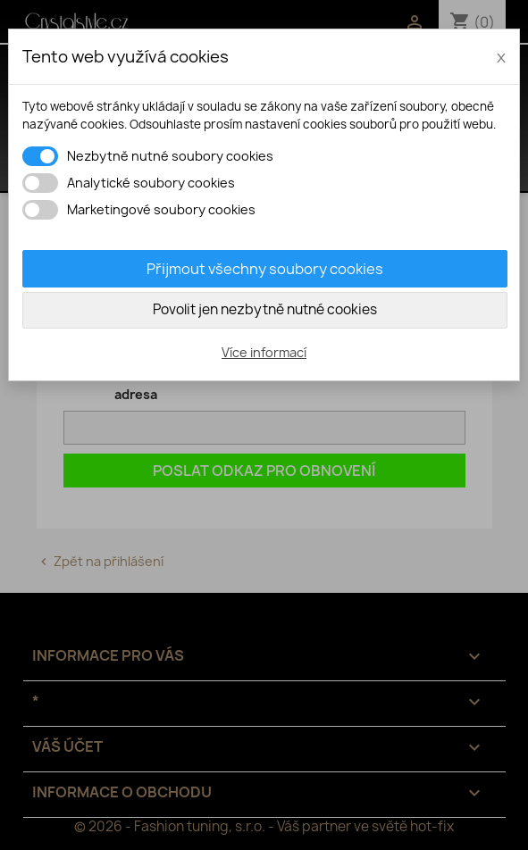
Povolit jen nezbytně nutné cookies (265, 309)
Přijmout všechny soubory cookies (265, 269)
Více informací (264, 352)
